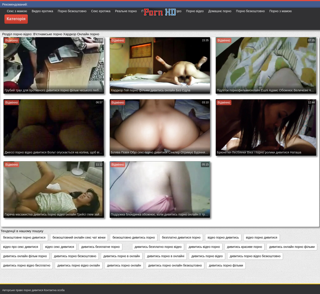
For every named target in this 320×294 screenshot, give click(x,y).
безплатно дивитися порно (181, 237)
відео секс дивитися (59, 247)
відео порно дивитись (223, 237)
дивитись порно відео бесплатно (26, 265)
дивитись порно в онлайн (121, 256)
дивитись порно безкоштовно (75, 256)
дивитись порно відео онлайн (78, 265)
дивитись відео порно (204, 247)
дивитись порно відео (207, 256)
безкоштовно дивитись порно (133, 237)
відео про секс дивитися (20, 247)
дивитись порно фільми (226, 265)
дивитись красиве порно (244, 247)
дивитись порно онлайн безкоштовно (175, 265)
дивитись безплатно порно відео (158, 247)
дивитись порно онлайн (124, 265)
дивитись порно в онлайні (165, 256)
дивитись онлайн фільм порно (25, 256)
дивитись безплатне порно (100, 247)
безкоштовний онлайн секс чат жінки (79, 237)
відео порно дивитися (261, 237)
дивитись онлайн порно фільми (292, 247)
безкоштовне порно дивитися (24, 237)
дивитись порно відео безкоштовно (255, 256)
